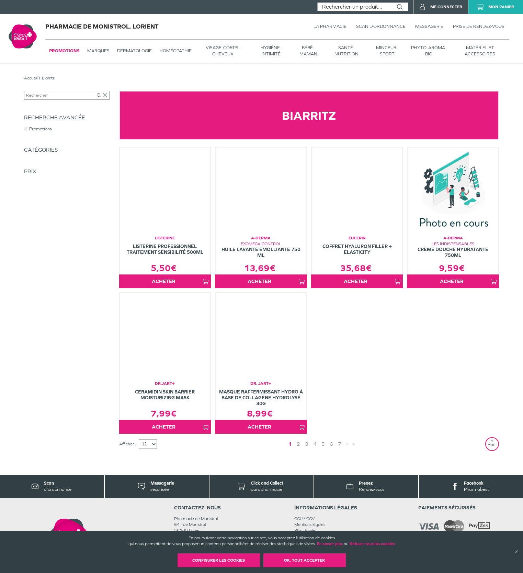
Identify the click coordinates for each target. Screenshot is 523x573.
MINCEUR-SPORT (387, 50)
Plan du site (305, 530)
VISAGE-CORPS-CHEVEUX (223, 50)
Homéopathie (175, 50)
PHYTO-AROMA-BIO (429, 50)
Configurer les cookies (218, 560)
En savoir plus (330, 543)
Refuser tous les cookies (372, 543)
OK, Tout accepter (304, 560)
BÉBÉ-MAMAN (308, 50)
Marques (98, 50)
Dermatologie (134, 50)
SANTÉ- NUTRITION (346, 50)
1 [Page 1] (320, 444)
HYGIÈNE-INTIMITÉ (271, 50)
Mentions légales (309, 524)
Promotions (64, 50)
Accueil (30, 78)
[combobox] (354, 6)
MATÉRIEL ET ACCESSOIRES (480, 50)
